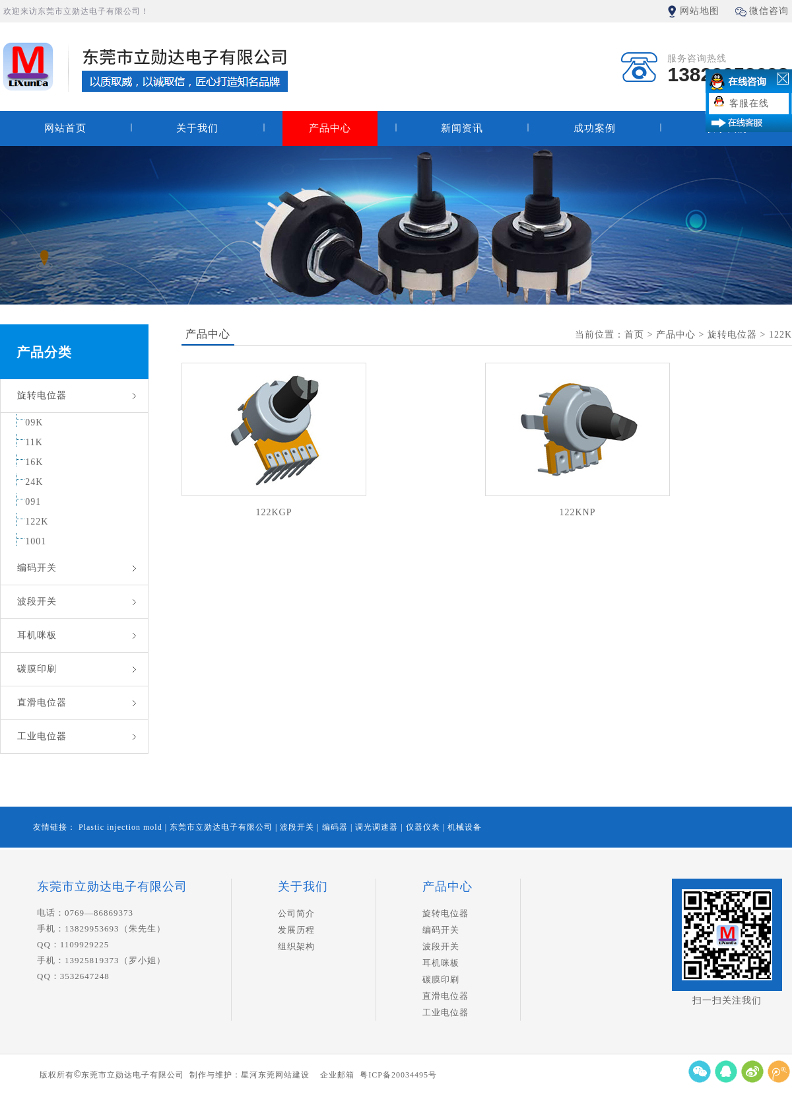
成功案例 (595, 128)
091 (33, 502)
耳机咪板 (37, 635)
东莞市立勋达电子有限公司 (222, 827)
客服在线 (749, 103)
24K (34, 482)
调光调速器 (378, 827)
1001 (35, 541)
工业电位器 (42, 736)
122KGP (273, 512)
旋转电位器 (42, 395)
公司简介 (296, 913)
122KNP (577, 512)
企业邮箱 (337, 1074)
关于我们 (197, 128)
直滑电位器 (42, 703)
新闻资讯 (462, 128)
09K (34, 422)
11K (34, 442)
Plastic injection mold (122, 827)
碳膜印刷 (37, 669)
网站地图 (699, 11)
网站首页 (65, 128)
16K (34, 462)
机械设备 (464, 827)
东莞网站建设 (284, 1074)
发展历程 (296, 930)
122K (36, 522)
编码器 (336, 827)
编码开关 (37, 568)
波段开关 (37, 601)
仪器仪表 (424, 827)
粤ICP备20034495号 (398, 1074)
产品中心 (330, 128)
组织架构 (296, 946)
